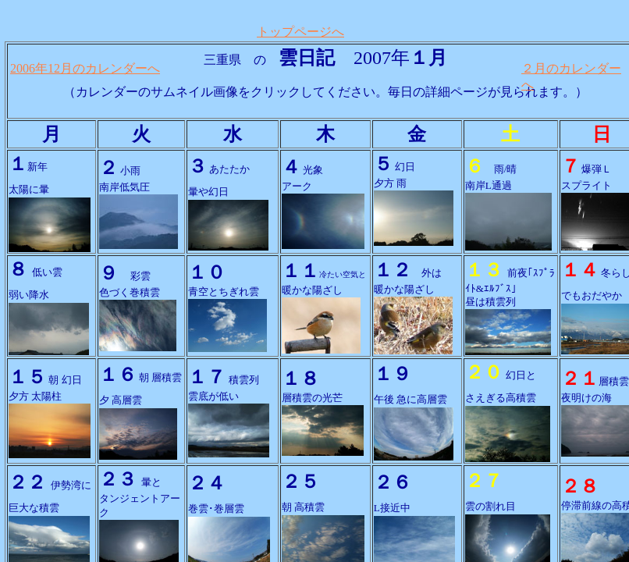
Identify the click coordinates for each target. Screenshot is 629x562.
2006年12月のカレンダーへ (85, 68)
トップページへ (300, 31)
